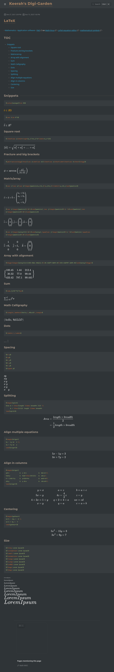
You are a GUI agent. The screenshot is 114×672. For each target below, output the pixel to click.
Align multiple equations (21, 77)
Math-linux (50, 30)
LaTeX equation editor (67, 30)
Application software (26, 30)
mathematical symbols (90, 30)
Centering (15, 84)
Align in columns (18, 81)
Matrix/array (16, 54)
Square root (16, 47)
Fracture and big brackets (22, 50)
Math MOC (24, 665)
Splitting (14, 74)
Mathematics (10, 30)
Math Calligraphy (18, 64)
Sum (13, 61)
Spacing (14, 71)
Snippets (11, 44)
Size (12, 87)
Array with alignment (20, 57)
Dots (13, 67)
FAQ (38, 30)
